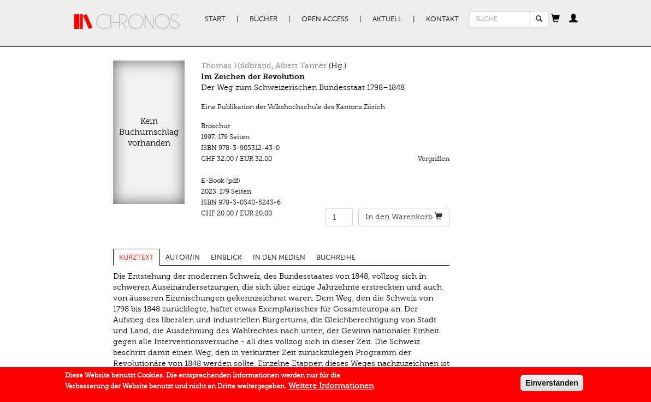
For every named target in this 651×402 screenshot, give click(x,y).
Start (215, 19)
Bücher (263, 19)
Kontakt (442, 19)
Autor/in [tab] (182, 257)
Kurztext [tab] (136, 257)
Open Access (324, 19)
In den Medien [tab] (279, 257)
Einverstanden (551, 384)
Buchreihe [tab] (336, 257)
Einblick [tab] (226, 257)
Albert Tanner (301, 66)
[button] (555, 19)
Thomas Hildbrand (236, 66)
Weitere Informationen (331, 387)
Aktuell (387, 19)
